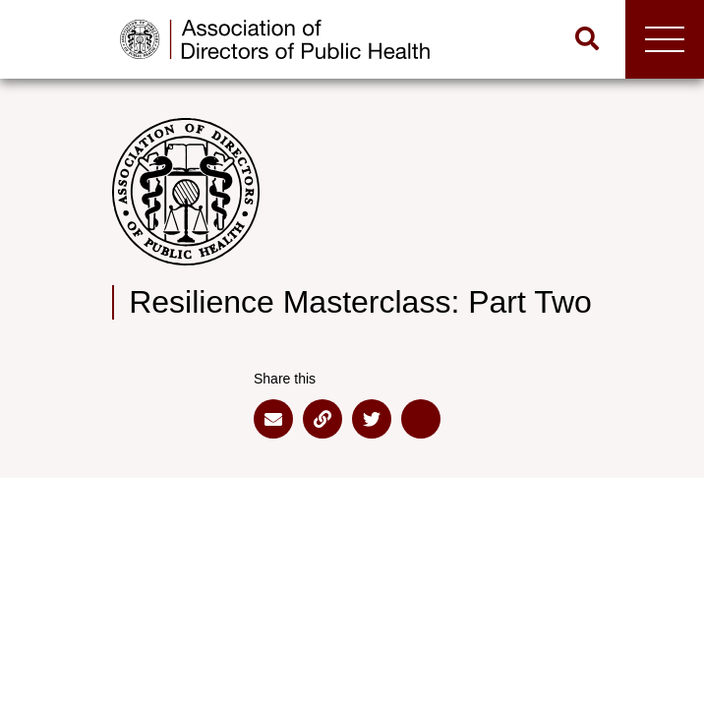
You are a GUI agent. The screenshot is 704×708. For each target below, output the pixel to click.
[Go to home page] (285, 39)
